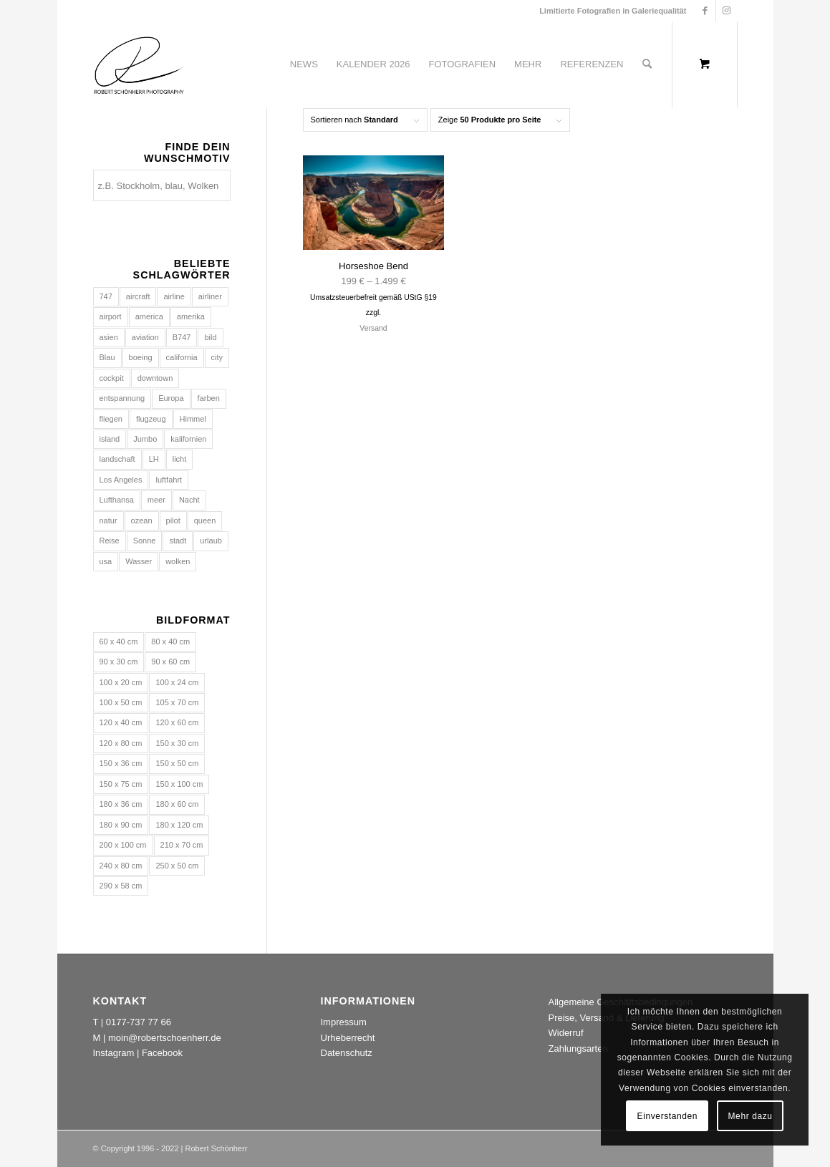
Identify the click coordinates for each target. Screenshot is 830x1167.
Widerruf (566, 1032)
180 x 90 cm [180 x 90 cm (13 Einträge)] (121, 824)
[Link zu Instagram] (727, 10)
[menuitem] (304, 64)
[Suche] (647, 64)
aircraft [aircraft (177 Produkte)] (138, 296)
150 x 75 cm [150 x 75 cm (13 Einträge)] (121, 784)
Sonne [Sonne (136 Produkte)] (144, 540)
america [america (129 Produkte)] (149, 316)
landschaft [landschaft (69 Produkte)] (117, 459)
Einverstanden (667, 1116)
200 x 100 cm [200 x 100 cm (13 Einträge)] (123, 845)
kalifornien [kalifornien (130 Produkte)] (188, 439)
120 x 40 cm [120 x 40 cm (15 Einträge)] (121, 722)
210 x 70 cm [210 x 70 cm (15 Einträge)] (181, 845)
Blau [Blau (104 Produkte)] (107, 357)
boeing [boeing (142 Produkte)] (141, 357)
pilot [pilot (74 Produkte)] (173, 520)
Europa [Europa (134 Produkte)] (170, 398)
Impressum (344, 1022)
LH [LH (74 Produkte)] (154, 459)
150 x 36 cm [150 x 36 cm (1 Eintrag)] (121, 763)
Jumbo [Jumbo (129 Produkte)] (145, 439)
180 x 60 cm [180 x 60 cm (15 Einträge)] (176, 804)
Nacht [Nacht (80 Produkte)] (189, 499)
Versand (373, 328)
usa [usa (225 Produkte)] (106, 561)
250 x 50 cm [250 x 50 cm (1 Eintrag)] (176, 865)
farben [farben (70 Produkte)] (209, 398)
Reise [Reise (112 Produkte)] (110, 540)
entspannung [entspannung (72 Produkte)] (122, 398)
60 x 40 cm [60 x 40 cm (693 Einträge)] (119, 641)
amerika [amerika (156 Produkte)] (191, 316)
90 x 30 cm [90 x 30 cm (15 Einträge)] (119, 661)
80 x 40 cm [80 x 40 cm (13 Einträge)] (170, 641)
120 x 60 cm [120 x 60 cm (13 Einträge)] (176, 722)
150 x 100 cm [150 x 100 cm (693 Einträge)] (179, 784)
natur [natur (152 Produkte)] (108, 520)
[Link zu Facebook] (705, 10)
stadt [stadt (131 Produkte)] (177, 540)
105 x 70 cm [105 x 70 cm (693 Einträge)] (176, 702)
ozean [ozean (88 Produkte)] (142, 520)
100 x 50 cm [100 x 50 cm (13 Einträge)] (121, 702)
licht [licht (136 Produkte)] (180, 459)
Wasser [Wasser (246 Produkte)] (138, 561)
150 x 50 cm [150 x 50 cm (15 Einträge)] (176, 763)
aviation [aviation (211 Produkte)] (145, 337)
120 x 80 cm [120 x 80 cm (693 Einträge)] (121, 743)
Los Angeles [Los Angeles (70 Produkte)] (121, 479)
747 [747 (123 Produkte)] (106, 296)
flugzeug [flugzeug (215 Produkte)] (151, 419)
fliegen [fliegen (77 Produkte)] (111, 419)
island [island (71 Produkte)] (110, 439)
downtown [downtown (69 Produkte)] (155, 378)
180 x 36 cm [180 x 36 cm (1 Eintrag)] (121, 804)
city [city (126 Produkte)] (217, 357)
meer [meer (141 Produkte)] (156, 499)
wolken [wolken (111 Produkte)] (177, 561)
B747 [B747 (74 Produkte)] (182, 337)
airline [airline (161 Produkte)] (173, 296)
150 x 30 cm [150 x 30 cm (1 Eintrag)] (176, 743)
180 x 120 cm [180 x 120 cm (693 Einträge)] (179, 824)
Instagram (114, 1052)
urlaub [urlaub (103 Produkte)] (211, 540)
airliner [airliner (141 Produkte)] (210, 296)
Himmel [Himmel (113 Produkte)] (193, 419)
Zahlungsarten (578, 1048)
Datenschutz (346, 1052)
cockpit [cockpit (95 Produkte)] (112, 378)
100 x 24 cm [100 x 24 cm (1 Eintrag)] (176, 682)
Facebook (162, 1052)
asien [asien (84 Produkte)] (109, 337)
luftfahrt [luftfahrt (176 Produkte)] (168, 479)
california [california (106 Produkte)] (182, 357)
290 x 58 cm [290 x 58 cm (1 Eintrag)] (121, 885)
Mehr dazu (750, 1116)
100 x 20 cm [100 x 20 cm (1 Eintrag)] (121, 682)
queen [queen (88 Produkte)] (205, 520)
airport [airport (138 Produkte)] (111, 316)
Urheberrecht (348, 1037)
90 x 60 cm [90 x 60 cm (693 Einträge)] (170, 661)
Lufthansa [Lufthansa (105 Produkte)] (117, 499)
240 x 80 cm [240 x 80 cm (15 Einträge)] (121, 865)
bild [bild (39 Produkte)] (210, 337)
